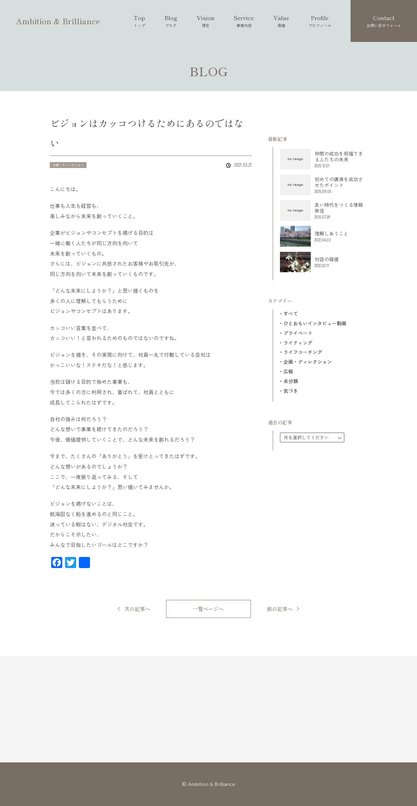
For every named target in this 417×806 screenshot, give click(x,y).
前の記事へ (280, 608)
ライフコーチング (302, 352)
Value (281, 21)
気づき (290, 391)
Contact (384, 21)
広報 (288, 371)
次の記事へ (137, 608)
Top (139, 21)
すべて (290, 314)
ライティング (297, 343)
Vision (206, 21)
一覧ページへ (208, 608)
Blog (170, 21)
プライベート (297, 333)
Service (244, 21)
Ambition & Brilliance (58, 20)
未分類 (290, 381)
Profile (319, 21)
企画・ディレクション (307, 362)
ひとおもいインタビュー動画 (314, 323)
